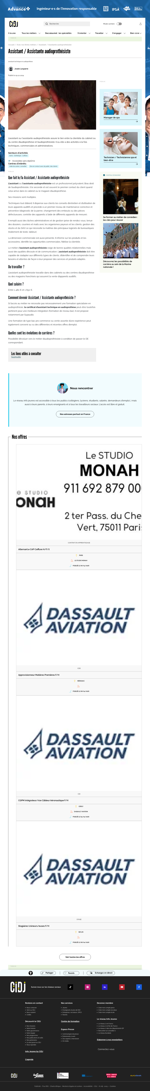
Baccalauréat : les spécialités (58, 33)
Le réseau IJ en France (105, 1024)
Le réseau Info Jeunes (107, 1019)
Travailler (99, 33)
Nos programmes (32, 1035)
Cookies (113, 1086)
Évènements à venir (68, 1036)
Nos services (67, 1003)
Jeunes (64, 1008)
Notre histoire (31, 1028)
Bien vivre (134, 33)
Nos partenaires (32, 1040)
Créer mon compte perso (106, 1008)
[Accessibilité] (31, 973)
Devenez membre (105, 1003)
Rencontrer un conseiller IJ (107, 1031)
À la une (12, 33)
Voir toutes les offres (75, 957)
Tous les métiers (29, 33)
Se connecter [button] (140, 24)
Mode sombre (109, 24)
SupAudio (16, 357)
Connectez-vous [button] (106, 1049)
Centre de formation (70, 1021)
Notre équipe (31, 1033)
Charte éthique (55, 1086)
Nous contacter (32, 1008)
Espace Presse (67, 1029)
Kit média (65, 1041)
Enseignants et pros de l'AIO (71, 1010)
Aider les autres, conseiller (17, 166)
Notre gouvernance (33, 1031)
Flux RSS (45, 1086)
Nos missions (31, 1026)
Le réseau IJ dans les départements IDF (111, 1028)
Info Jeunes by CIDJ (34, 1051)
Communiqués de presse (70, 1034)
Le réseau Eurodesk (104, 1033)
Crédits (29, 1015)
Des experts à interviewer (70, 1039)
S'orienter (82, 33)
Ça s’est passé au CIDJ (34, 1042)
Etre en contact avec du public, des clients (43, 166)
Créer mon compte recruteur (107, 1010)
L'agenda (29, 1059)
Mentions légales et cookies (72, 1086)
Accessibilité (88, 1086)
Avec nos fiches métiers (26, 45)
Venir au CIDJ (31, 1010)
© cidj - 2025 (103, 1086)
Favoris (71, 973)
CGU (95, 1086)
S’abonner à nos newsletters (109, 1040)
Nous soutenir (31, 1012)
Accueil (11, 45)
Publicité (37, 1086)
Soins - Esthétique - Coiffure (18, 155)
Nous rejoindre (31, 1045)
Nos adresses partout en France (75, 414)
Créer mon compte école (106, 1012)
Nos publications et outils (35, 1038)
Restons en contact (34, 1003)
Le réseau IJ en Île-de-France (107, 1026)
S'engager (117, 33)
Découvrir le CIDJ (33, 1021)
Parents (64, 1015)
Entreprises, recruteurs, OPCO (72, 1012)
